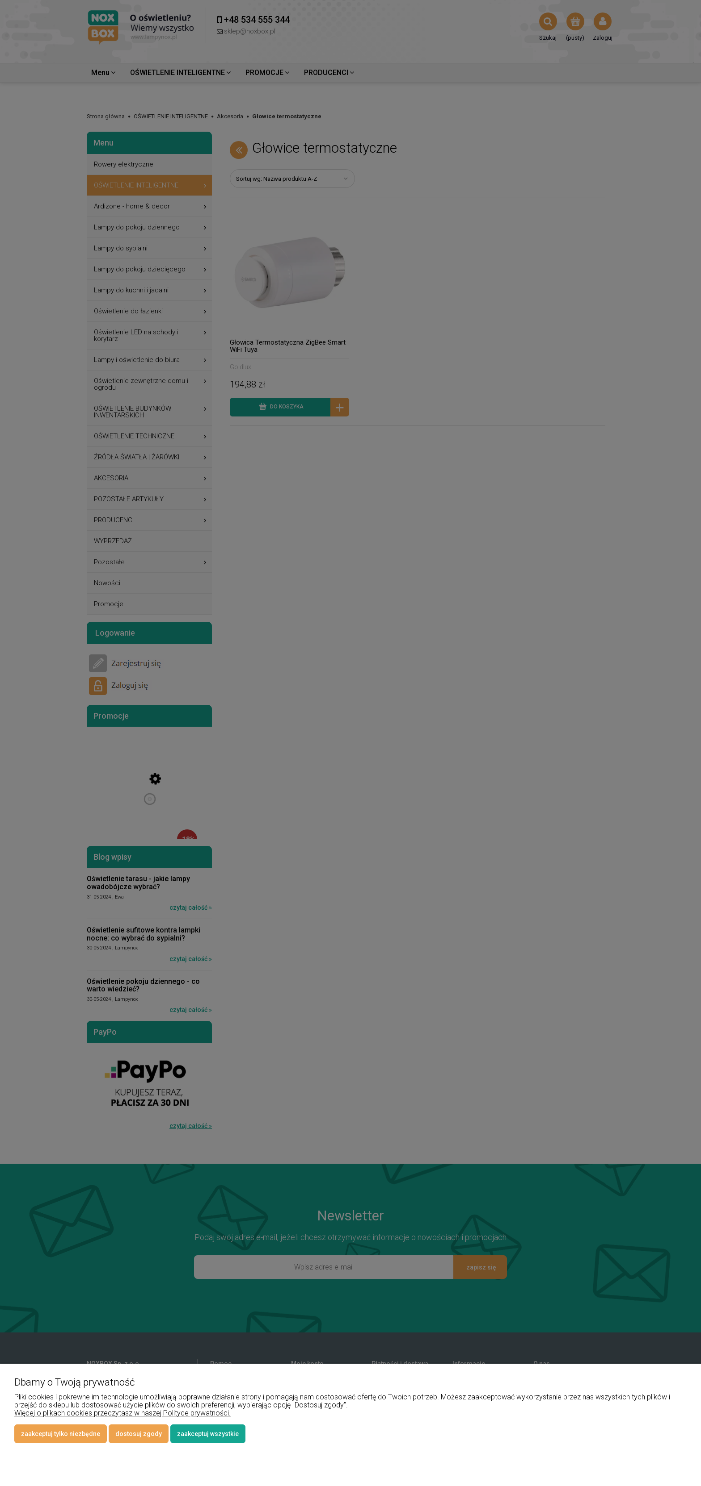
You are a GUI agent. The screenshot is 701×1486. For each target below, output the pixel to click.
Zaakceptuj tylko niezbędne (60, 1433)
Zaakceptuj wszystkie (208, 1433)
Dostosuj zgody (138, 1433)
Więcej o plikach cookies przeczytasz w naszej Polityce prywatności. (122, 1413)
